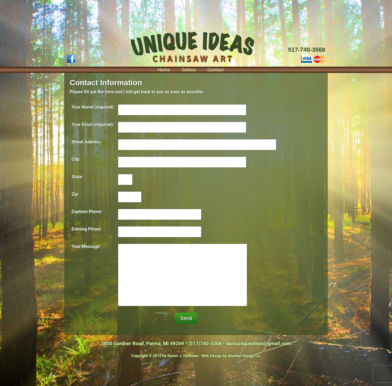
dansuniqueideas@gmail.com (258, 343)
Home (164, 69)
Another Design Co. (244, 356)
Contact (215, 69)
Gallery (189, 69)
